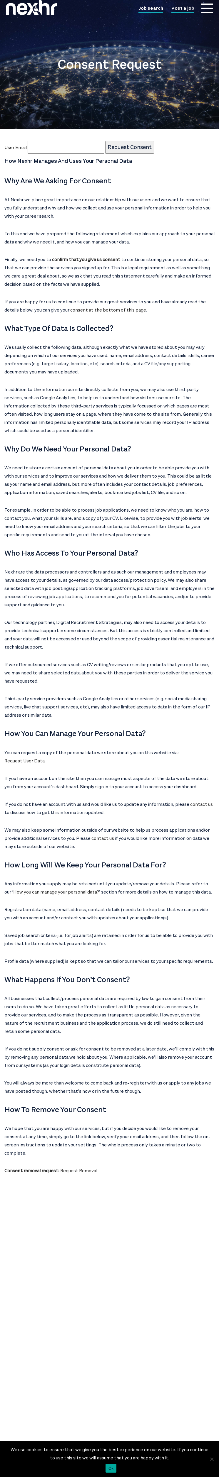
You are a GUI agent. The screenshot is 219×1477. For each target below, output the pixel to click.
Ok (110, 1468)
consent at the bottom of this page (108, 310)
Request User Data (24, 761)
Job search (150, 8)
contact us (201, 804)
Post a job (182, 8)
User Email (54, 147)
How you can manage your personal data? (56, 892)
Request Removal (78, 1171)
